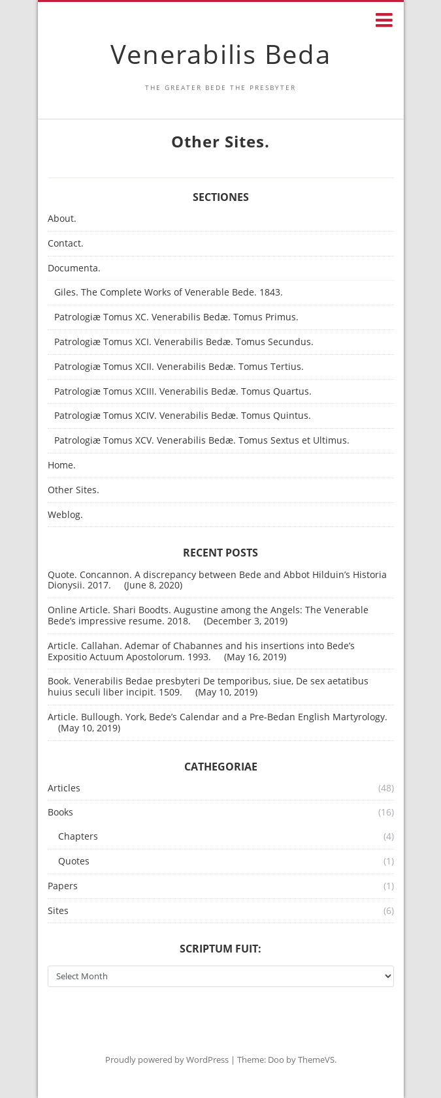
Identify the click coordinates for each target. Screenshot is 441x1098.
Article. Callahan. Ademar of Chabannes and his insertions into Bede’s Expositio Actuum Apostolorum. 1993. (201, 651)
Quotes (74, 861)
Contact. (66, 243)
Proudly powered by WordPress (167, 1059)
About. (62, 218)
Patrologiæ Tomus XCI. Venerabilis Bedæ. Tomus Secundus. (184, 342)
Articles (64, 788)
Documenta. (74, 268)
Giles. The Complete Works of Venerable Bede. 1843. (168, 292)
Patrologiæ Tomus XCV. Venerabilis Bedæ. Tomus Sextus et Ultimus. (202, 440)
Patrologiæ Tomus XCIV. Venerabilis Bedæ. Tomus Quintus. (182, 415)
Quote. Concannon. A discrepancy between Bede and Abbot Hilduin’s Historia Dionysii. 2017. (217, 580)
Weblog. (65, 515)
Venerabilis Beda (220, 54)
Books (60, 812)
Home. (62, 465)
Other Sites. (73, 490)
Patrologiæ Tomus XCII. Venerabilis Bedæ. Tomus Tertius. (179, 367)
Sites (58, 911)
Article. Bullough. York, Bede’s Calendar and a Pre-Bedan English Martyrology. (217, 716)
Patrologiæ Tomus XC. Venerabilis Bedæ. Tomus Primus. (176, 317)
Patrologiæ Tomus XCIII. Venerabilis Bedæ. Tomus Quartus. (183, 391)
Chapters (78, 836)
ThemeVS (316, 1059)
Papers (63, 886)
